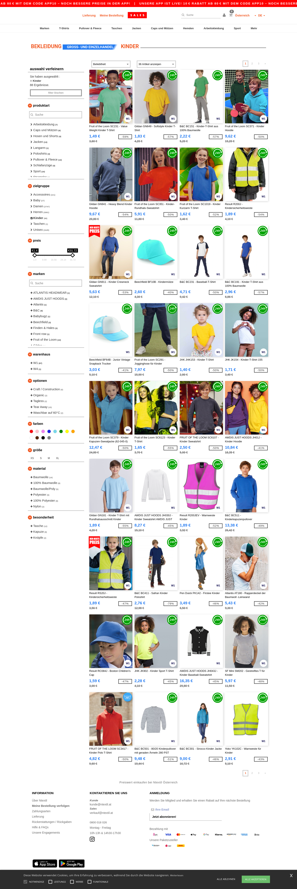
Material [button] (39, 466)
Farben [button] (38, 421)
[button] (225, 15)
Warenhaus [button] (41, 352)
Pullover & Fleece (90, 28)
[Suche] (200, 15)
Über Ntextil (39, 797)
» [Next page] (265, 61)
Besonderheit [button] (43, 514)
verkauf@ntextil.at (101, 810)
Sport (237, 28)
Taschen (116, 28)
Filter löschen (56, 90)
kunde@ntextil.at (100, 802)
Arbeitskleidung (214, 28)
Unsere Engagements (46, 830)
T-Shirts (64, 28)
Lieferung (89, 15)
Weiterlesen (176, 875)
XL (57, 455)
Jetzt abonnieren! (164, 814)
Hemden (188, 28)
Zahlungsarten (41, 808)
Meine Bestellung (112, 15)
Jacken (136, 28)
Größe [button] (37, 447)
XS (32, 455)
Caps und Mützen (162, 28)
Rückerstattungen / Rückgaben (52, 819)
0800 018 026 (98, 819)
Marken (44, 28)
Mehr (254, 28)
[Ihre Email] (171, 807)
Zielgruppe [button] (41, 183)
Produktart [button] (41, 103)
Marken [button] (39, 271)
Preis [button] (37, 238)
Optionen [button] (40, 378)
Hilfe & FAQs (40, 824)
